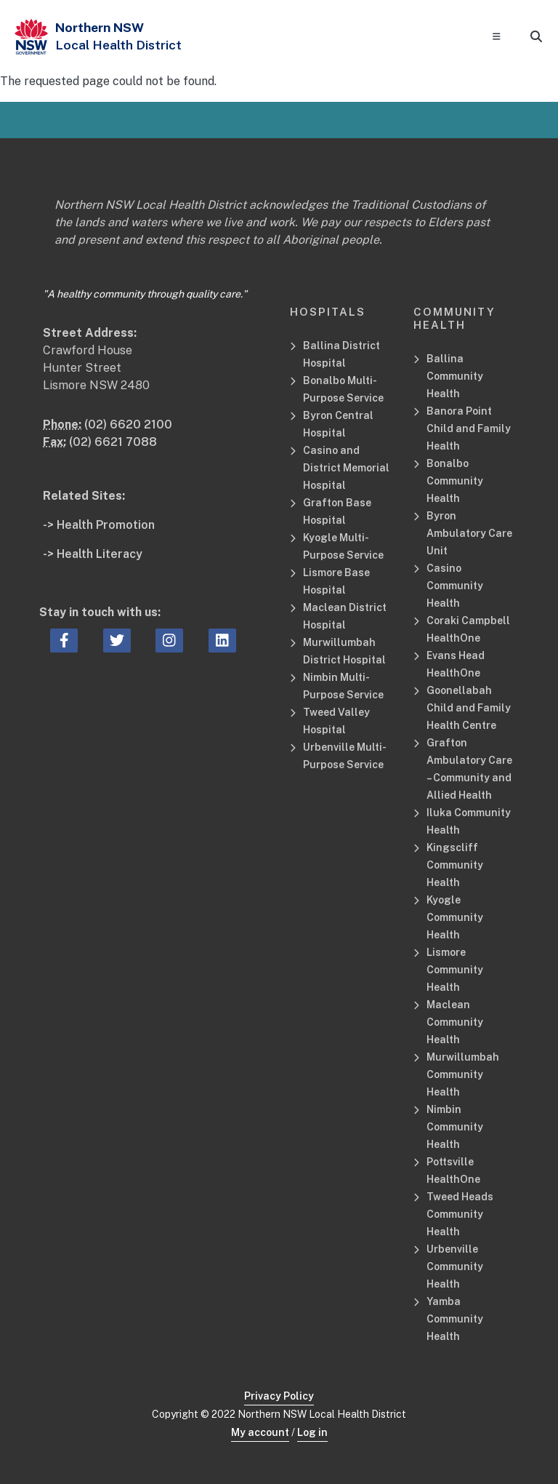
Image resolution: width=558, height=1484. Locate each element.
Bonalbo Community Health (454, 481)
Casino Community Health (454, 585)
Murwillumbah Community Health (462, 1074)
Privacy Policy (279, 1396)
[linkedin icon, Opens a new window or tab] (222, 641)
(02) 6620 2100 (128, 424)
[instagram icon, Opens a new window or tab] (169, 641)
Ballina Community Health (454, 376)
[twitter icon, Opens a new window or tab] (117, 641)
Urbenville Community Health (454, 1266)
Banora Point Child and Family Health (468, 428)
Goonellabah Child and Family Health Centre (468, 708)
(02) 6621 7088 (113, 442)
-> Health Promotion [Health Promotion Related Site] (99, 525)
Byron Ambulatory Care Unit (469, 533)
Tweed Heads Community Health (459, 1214)
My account (260, 1432)
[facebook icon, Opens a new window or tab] (64, 641)
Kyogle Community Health (454, 917)
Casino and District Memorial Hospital (346, 467)
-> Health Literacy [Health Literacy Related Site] (92, 554)
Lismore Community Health (454, 969)
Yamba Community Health (454, 1319)
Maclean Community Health (454, 1022)
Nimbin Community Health (454, 1127)
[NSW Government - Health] (31, 37)
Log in (312, 1432)
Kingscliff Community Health (454, 865)
